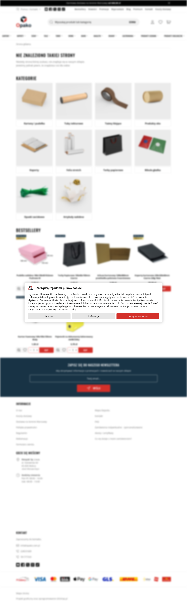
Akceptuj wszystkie (138, 316)
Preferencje (93, 316)
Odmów (49, 316)
